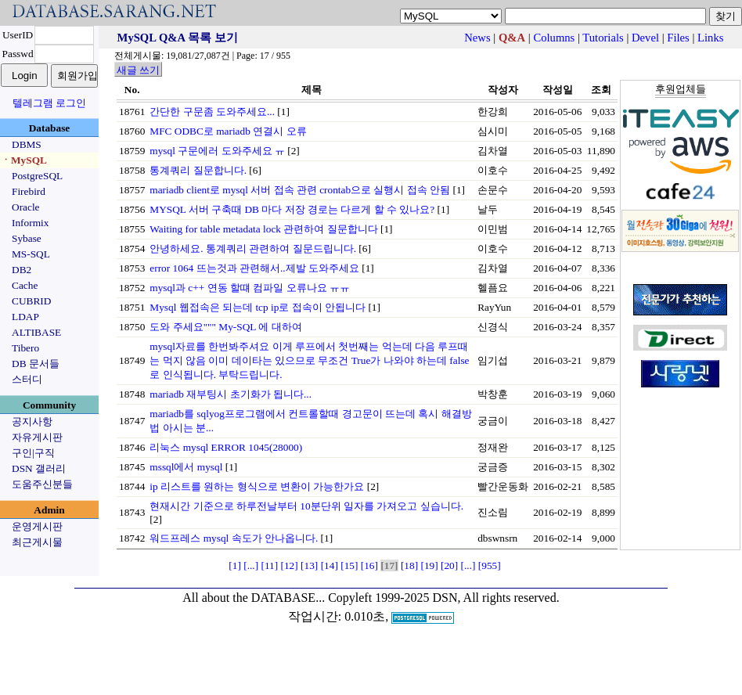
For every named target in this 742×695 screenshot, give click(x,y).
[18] (409, 565)
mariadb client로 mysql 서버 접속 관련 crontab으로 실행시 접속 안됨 (299, 190)
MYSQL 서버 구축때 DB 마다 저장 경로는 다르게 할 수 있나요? (291, 209)
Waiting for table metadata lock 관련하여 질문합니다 (263, 229)
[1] (235, 565)
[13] (309, 565)
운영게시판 (37, 526)
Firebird (28, 191)
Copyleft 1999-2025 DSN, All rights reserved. (444, 597)
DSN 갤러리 (39, 468)
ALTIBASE (36, 332)
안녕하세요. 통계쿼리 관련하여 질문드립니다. (252, 248)
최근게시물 (37, 542)
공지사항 (32, 421)
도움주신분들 (42, 484)
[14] (329, 565)
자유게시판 (37, 437)
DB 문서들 (35, 363)
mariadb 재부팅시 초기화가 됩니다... (230, 394)
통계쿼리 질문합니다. (198, 170)
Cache (25, 285)
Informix (30, 223)
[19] (429, 565)
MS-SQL (31, 254)
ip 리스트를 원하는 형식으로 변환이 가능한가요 (256, 486)
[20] (449, 565)
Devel (645, 37)
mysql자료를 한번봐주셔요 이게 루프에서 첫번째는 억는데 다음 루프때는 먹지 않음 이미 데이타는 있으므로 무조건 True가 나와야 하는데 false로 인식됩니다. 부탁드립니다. (309, 360)
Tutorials (602, 37)
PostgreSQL (37, 176)
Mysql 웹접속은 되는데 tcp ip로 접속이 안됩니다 (257, 307)
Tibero (25, 348)
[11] (269, 565)
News (477, 37)
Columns (554, 37)
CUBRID (31, 301)
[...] (250, 565)
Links (710, 37)
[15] (349, 565)
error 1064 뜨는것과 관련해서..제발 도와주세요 (254, 268)
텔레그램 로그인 (49, 103)
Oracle (26, 207)
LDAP (25, 316)
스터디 (27, 379)
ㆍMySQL (24, 160)
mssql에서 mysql (185, 467)
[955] (489, 565)
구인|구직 (33, 453)
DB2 (21, 269)
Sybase (26, 238)
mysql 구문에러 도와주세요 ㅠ (217, 151)
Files (678, 37)
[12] (289, 565)
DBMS (26, 144)
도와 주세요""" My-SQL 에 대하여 (225, 327)
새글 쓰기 (138, 70)
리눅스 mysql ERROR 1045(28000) (225, 447)
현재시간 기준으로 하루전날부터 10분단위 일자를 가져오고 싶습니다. (306, 506)
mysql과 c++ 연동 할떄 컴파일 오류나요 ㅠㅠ (249, 287)
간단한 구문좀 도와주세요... (212, 111)
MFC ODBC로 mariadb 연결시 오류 (227, 131)
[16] (369, 565)
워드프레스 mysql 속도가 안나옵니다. (233, 538)
